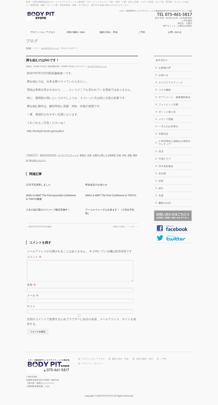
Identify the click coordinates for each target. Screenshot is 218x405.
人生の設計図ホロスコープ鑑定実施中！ (48, 209)
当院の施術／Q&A (144, 359)
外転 (124, 155)
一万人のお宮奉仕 (168, 126)
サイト (31, 310)
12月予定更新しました (38, 184)
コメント (34, 256)
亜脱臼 (83, 155)
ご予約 (163, 359)
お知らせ (163, 75)
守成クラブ (165, 158)
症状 (161, 180)
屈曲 (130, 155)
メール (33, 299)
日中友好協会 (166, 166)
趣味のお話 (165, 202)
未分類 (162, 173)
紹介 (161, 188)
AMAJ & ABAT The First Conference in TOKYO (110, 195)
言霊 (161, 195)
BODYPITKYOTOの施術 (39, 226)
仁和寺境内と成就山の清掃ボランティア (174, 142)
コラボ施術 (165, 89)
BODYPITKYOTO (48, 155)
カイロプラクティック (97, 66)
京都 (89, 155)
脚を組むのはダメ (37, 160)
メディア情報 (166, 119)
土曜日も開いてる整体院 (104, 155)
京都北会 (163, 133)
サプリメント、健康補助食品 (174, 97)
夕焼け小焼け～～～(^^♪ (125, 226)
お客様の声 (165, 67)
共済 (161, 151)
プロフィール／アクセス (93, 359)
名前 (31, 288)
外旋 (119, 155)
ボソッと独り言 (167, 111)
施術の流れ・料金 (120, 359)
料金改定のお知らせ (96, 184)
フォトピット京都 (168, 104)
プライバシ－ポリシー (92, 364)
